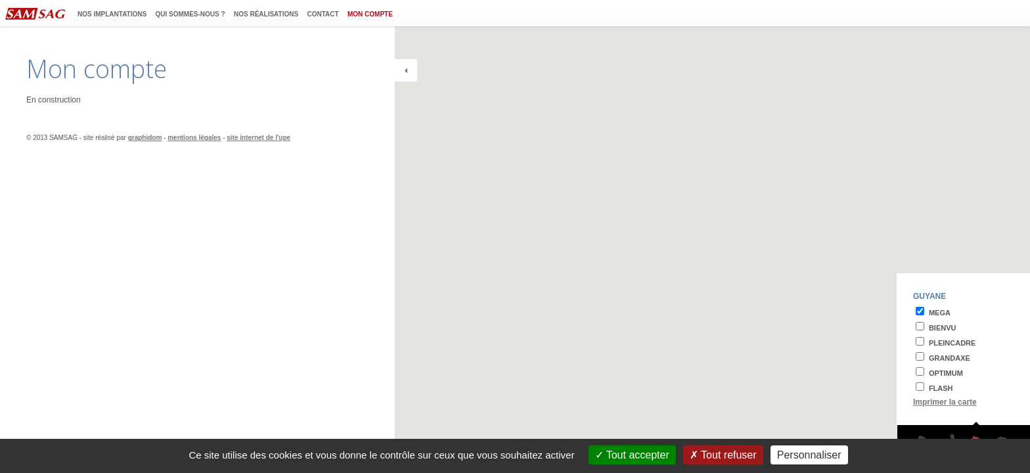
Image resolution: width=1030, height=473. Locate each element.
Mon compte (370, 14)
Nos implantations (112, 14)
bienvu (942, 328)
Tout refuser (723, 455)
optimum (946, 373)
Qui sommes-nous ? (190, 14)
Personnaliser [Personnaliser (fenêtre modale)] (809, 455)
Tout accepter (632, 455)
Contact (323, 14)
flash (941, 388)
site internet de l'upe (258, 137)
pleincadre (952, 343)
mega (940, 313)
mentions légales (194, 137)
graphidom (145, 137)
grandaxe (949, 358)
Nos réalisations (266, 14)
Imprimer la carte (945, 402)
